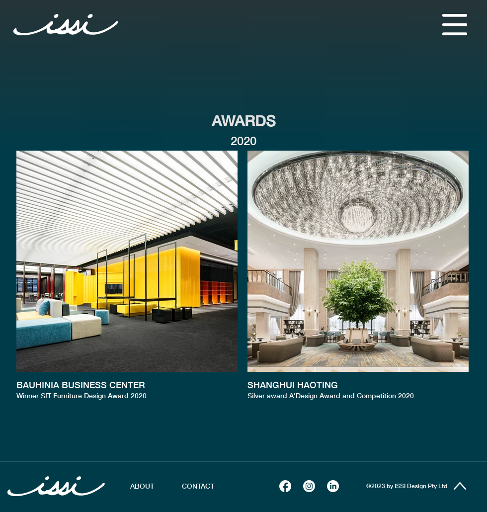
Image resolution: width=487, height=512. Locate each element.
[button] (454, 24)
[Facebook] (285, 486)
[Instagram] (309, 486)
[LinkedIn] (333, 486)
